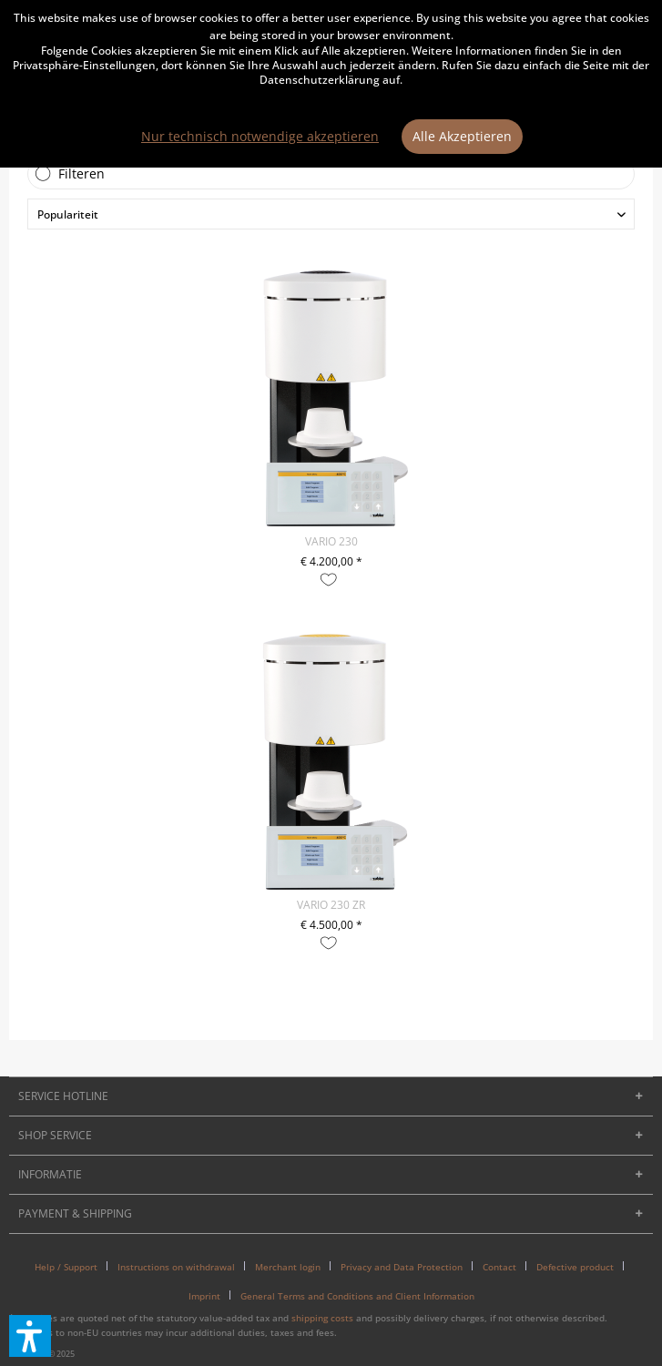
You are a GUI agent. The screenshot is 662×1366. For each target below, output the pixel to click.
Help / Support (66, 1266)
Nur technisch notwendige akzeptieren (260, 136)
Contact (499, 1266)
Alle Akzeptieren (462, 136)
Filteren (81, 173)
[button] (30, 1336)
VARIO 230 (331, 541)
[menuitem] (73, 1266)
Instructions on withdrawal (176, 1266)
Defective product (575, 1266)
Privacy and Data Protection (402, 1266)
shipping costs (322, 1317)
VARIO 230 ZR (331, 905)
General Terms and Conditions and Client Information (357, 1296)
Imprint (204, 1296)
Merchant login (288, 1266)
